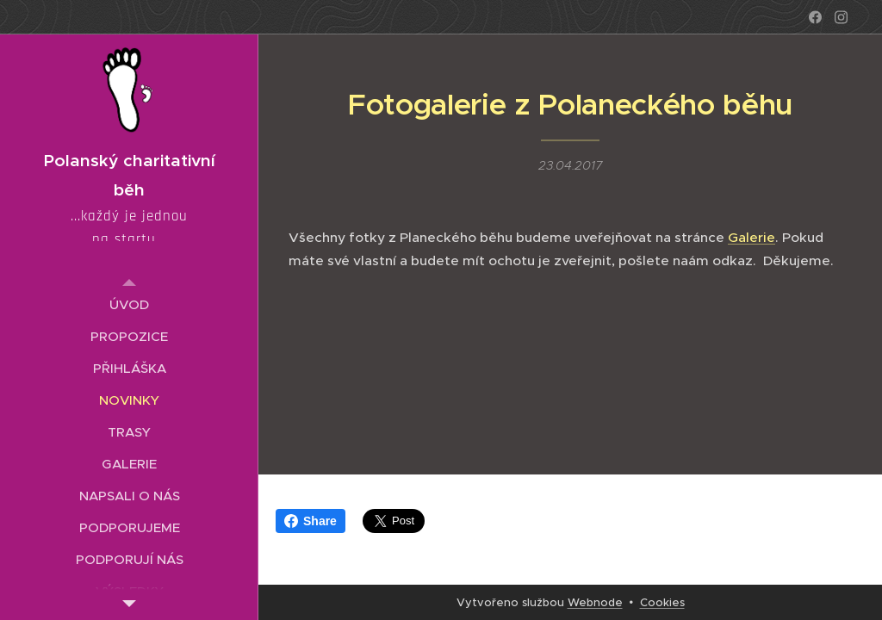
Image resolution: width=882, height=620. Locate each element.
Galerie (751, 237)
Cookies (662, 602)
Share (310, 521)
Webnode (595, 602)
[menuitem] (129, 304)
